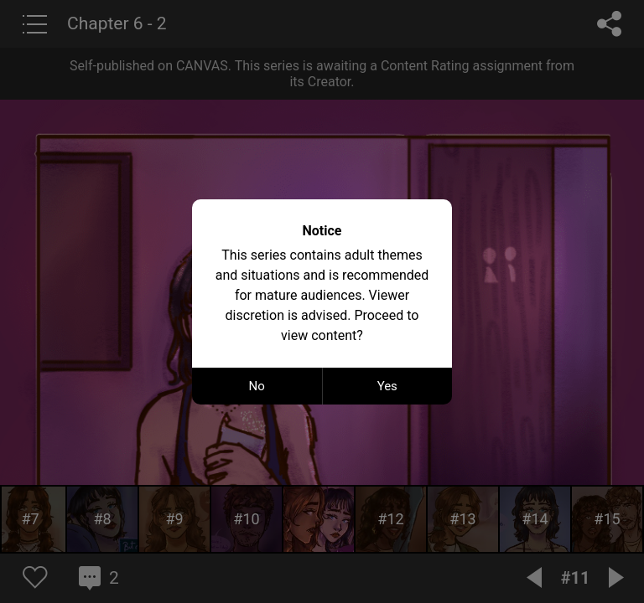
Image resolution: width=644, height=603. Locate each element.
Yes (387, 386)
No (257, 386)
